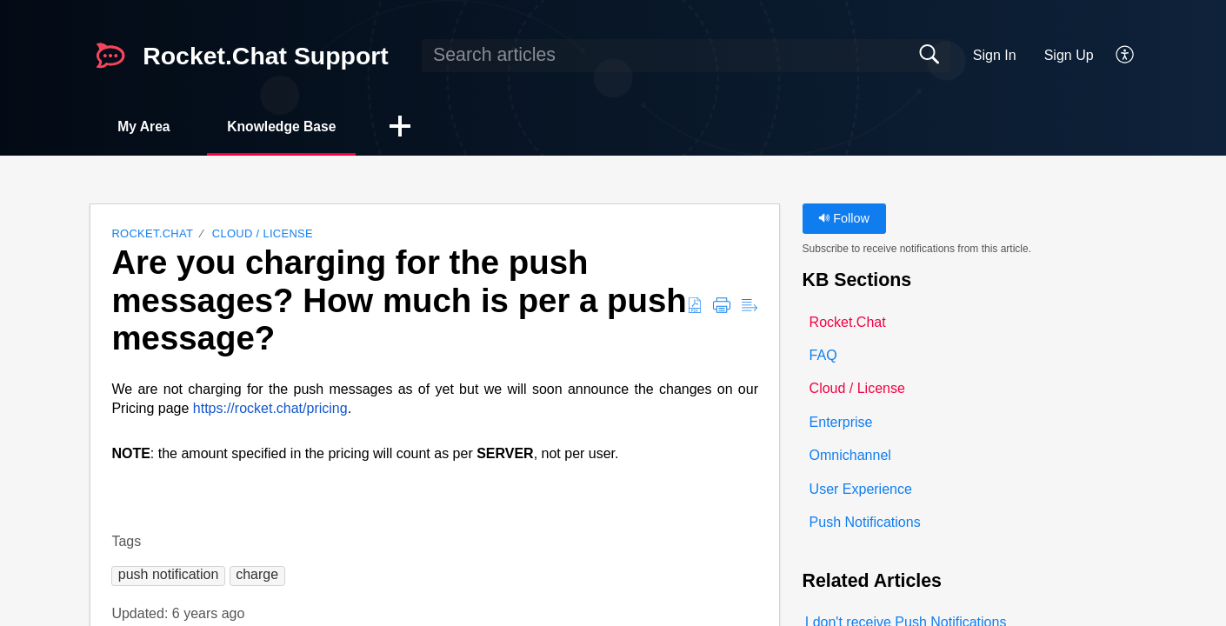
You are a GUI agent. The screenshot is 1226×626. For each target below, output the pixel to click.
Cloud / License (262, 234)
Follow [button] (844, 219)
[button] (1125, 55)
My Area (147, 126)
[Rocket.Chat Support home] (110, 56)
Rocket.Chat (152, 234)
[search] (686, 55)
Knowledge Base (290, 126)
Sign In (994, 55)
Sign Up (1069, 55)
